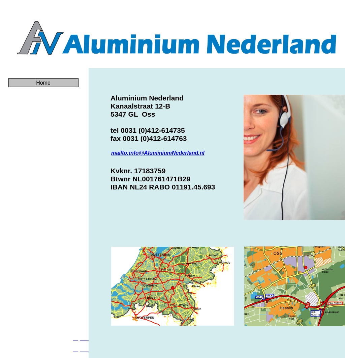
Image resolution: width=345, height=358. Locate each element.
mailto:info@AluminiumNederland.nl (158, 153)
